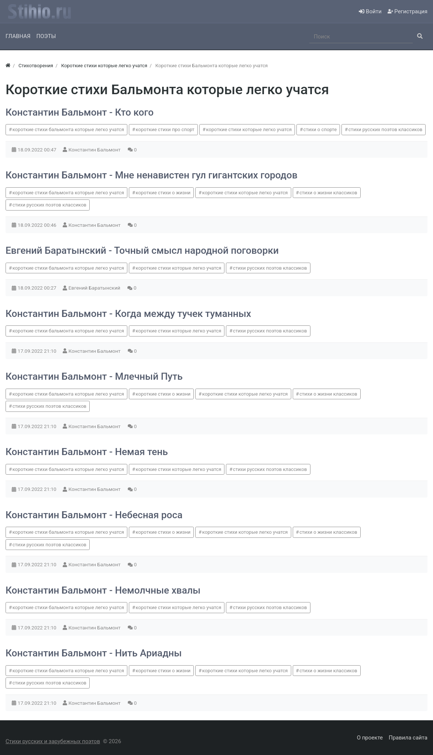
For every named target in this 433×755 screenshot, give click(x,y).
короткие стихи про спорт (165, 129)
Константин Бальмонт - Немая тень (87, 451)
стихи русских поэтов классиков (385, 129)
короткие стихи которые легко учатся (249, 129)
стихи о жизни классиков (328, 192)
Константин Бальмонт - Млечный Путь (94, 376)
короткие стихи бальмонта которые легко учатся (68, 129)
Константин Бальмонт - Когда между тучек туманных (128, 313)
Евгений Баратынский (95, 288)
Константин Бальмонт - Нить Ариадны (94, 653)
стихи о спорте (320, 129)
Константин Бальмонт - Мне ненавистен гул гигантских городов (152, 175)
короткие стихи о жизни (163, 192)
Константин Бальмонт (95, 150)
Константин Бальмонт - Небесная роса (94, 514)
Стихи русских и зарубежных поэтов (53, 741)
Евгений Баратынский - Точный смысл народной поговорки (142, 250)
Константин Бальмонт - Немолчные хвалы (103, 590)
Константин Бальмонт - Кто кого (80, 112)
